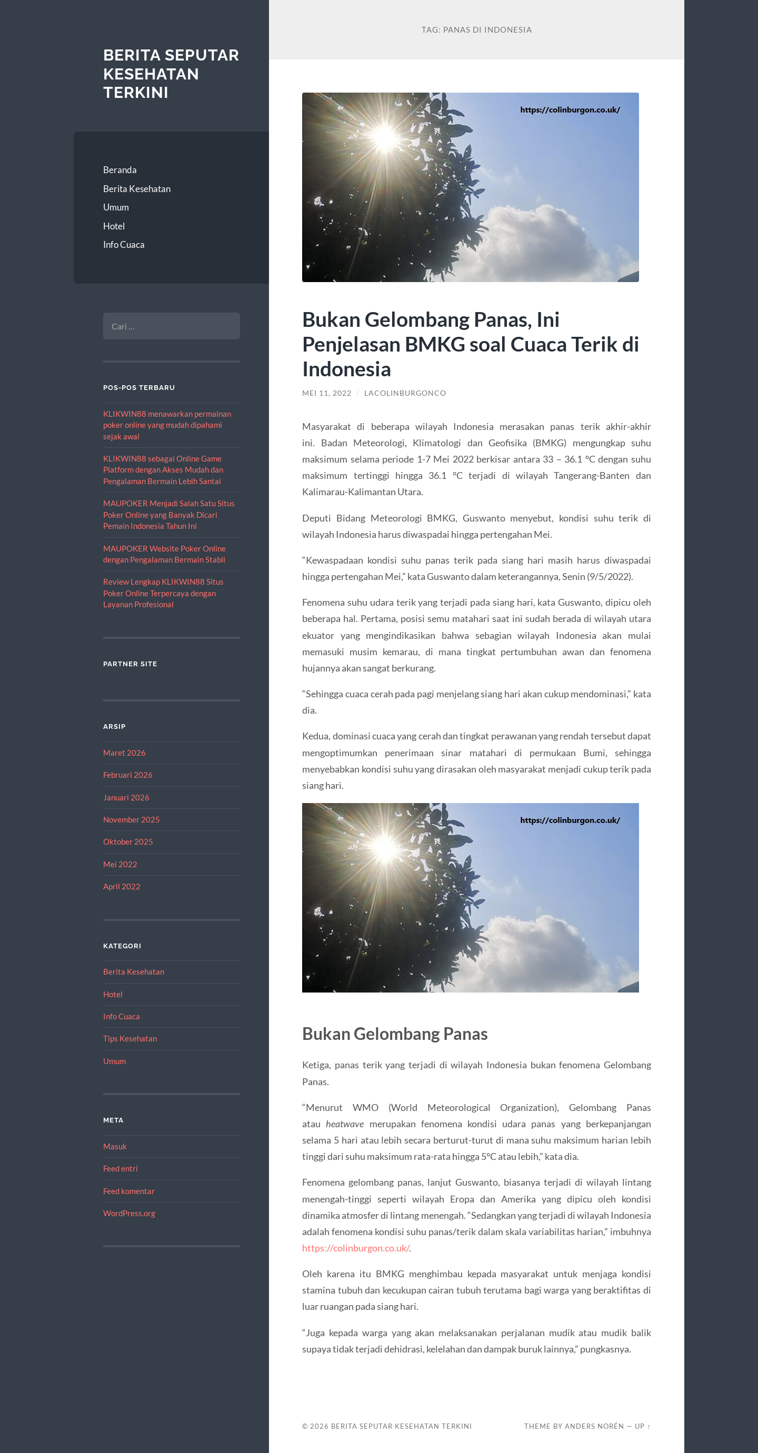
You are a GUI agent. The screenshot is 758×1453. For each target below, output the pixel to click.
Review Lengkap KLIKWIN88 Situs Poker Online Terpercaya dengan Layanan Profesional (163, 593)
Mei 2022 (120, 864)
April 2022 (122, 886)
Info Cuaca (124, 244)
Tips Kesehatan (130, 1038)
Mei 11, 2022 (327, 393)
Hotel (114, 226)
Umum (116, 207)
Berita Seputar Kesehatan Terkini (171, 74)
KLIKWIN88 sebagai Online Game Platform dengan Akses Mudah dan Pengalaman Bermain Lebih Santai (163, 470)
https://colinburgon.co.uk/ (355, 1248)
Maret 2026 (124, 752)
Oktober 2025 (128, 841)
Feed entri (120, 1168)
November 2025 (131, 819)
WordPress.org (129, 1213)
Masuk (115, 1146)
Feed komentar (129, 1191)
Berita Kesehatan (137, 188)
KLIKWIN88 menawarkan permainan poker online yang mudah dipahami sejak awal (167, 425)
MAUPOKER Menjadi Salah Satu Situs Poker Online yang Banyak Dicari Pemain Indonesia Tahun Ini (169, 514)
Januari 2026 (126, 797)
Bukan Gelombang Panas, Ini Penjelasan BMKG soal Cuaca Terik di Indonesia (471, 343)
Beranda (120, 169)
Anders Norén (594, 1426)
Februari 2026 (128, 774)
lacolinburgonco (405, 393)
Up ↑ (643, 1426)
